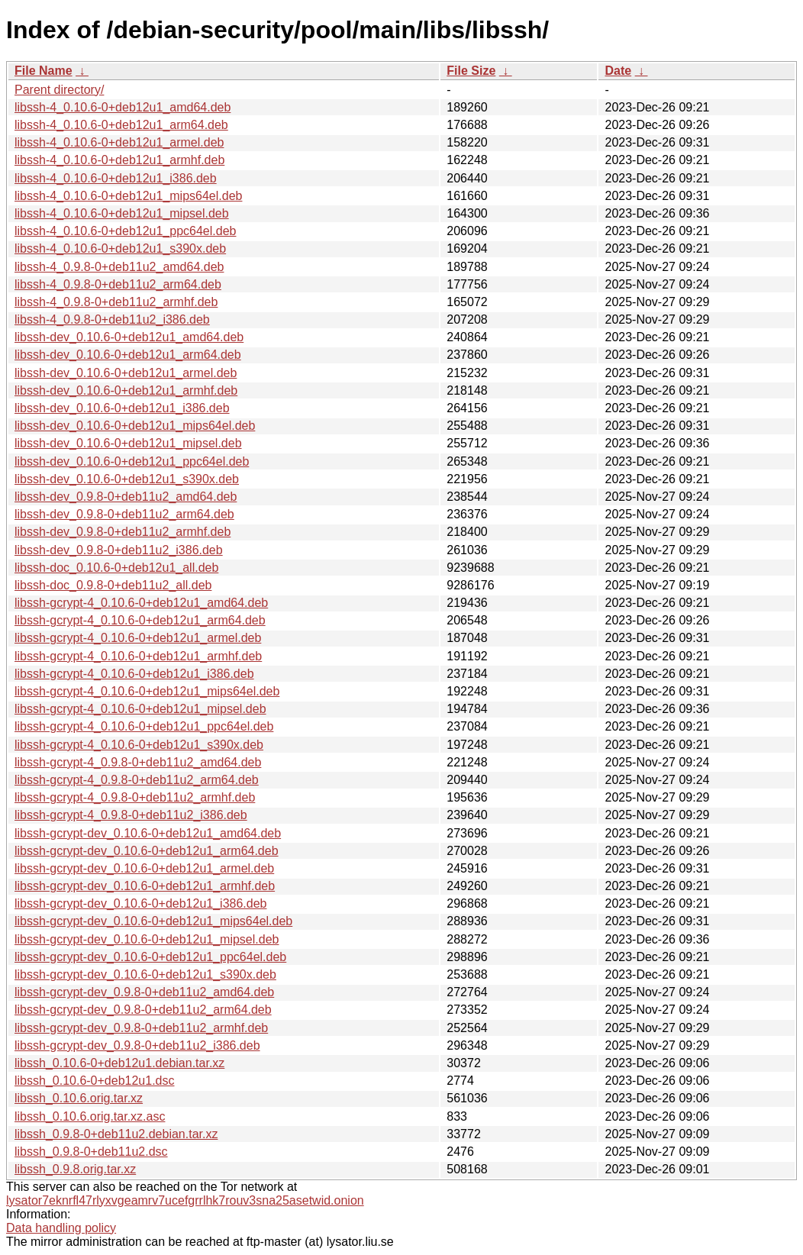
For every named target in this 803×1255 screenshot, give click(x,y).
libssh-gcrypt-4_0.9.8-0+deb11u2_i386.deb (131, 814)
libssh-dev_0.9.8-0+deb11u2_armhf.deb (123, 531)
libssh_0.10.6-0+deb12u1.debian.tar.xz (119, 1063)
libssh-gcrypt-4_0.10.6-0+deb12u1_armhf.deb (138, 656)
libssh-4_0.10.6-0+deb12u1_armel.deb (119, 142)
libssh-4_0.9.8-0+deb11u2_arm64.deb (118, 284)
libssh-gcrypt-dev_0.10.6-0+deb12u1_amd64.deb (148, 833)
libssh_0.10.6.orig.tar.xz (79, 1098)
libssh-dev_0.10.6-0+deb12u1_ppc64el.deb (132, 461)
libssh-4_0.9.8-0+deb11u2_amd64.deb (119, 266)
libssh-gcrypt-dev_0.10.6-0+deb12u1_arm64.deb (147, 850)
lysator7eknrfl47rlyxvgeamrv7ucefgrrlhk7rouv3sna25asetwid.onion (185, 1200)
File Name (44, 70)
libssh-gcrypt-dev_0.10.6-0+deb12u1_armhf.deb (145, 885)
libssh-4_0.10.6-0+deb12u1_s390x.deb (120, 248)
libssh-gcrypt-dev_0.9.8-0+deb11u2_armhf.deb (141, 1027)
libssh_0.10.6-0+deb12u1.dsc (95, 1080)
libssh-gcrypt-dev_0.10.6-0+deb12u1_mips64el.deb (153, 921)
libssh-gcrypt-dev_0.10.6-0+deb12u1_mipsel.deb (147, 939)
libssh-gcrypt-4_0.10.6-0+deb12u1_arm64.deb (140, 620)
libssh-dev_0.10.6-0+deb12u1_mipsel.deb (128, 443)
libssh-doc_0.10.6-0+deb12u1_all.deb (116, 567)
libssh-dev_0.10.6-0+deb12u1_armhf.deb (126, 390)
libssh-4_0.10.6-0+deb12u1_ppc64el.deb (125, 230)
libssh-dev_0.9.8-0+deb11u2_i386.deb (119, 550)
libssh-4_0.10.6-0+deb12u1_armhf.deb (119, 159)
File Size (471, 70)
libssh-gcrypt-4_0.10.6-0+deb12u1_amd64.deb (141, 602)
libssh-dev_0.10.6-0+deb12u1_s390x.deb (127, 479)
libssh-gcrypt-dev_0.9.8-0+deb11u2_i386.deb (137, 1045)
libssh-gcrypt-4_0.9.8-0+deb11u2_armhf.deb (135, 797)
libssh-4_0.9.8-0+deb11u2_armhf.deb (116, 301)
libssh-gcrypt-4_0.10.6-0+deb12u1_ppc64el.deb (144, 726)
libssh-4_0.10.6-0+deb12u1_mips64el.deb (128, 195)
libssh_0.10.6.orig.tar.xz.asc (90, 1116)
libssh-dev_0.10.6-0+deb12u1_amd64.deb (129, 337)
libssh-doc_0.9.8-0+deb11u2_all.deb (113, 585)
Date (618, 70)
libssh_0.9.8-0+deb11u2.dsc (91, 1151)
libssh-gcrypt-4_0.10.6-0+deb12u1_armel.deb (138, 637)
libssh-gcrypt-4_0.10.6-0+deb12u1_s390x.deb (139, 744)
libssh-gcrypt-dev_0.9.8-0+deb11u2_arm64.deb (143, 1009)
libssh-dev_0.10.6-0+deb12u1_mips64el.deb (135, 425)
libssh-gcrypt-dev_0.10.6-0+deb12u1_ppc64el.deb (150, 956)
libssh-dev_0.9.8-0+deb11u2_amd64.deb (126, 496)
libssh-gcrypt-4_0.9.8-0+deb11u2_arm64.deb (137, 779)
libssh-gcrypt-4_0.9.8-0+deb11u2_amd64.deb (138, 762)
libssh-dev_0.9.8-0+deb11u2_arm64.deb (124, 514)
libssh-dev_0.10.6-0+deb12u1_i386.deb (122, 408)
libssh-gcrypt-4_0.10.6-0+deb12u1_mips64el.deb (147, 691)
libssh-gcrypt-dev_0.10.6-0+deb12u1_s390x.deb (145, 974)
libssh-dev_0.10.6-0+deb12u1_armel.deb (126, 372)
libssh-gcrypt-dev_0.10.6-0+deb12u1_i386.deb (140, 903)
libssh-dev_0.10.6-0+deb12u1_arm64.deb (128, 354)
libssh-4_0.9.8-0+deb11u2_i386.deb (112, 319)
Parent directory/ (59, 89)
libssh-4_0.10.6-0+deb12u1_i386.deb (116, 178)
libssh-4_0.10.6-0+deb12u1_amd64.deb (123, 107)
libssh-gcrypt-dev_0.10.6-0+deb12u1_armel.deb (144, 868)
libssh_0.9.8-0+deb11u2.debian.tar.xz (116, 1134)
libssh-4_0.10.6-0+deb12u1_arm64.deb (121, 124)
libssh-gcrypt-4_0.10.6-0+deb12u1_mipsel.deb (140, 708)
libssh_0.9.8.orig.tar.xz (75, 1169)
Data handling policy (61, 1227)
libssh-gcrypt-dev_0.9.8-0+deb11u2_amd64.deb (144, 992)
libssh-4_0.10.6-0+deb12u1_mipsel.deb (122, 213)
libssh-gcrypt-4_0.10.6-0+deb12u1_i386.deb (134, 673)
